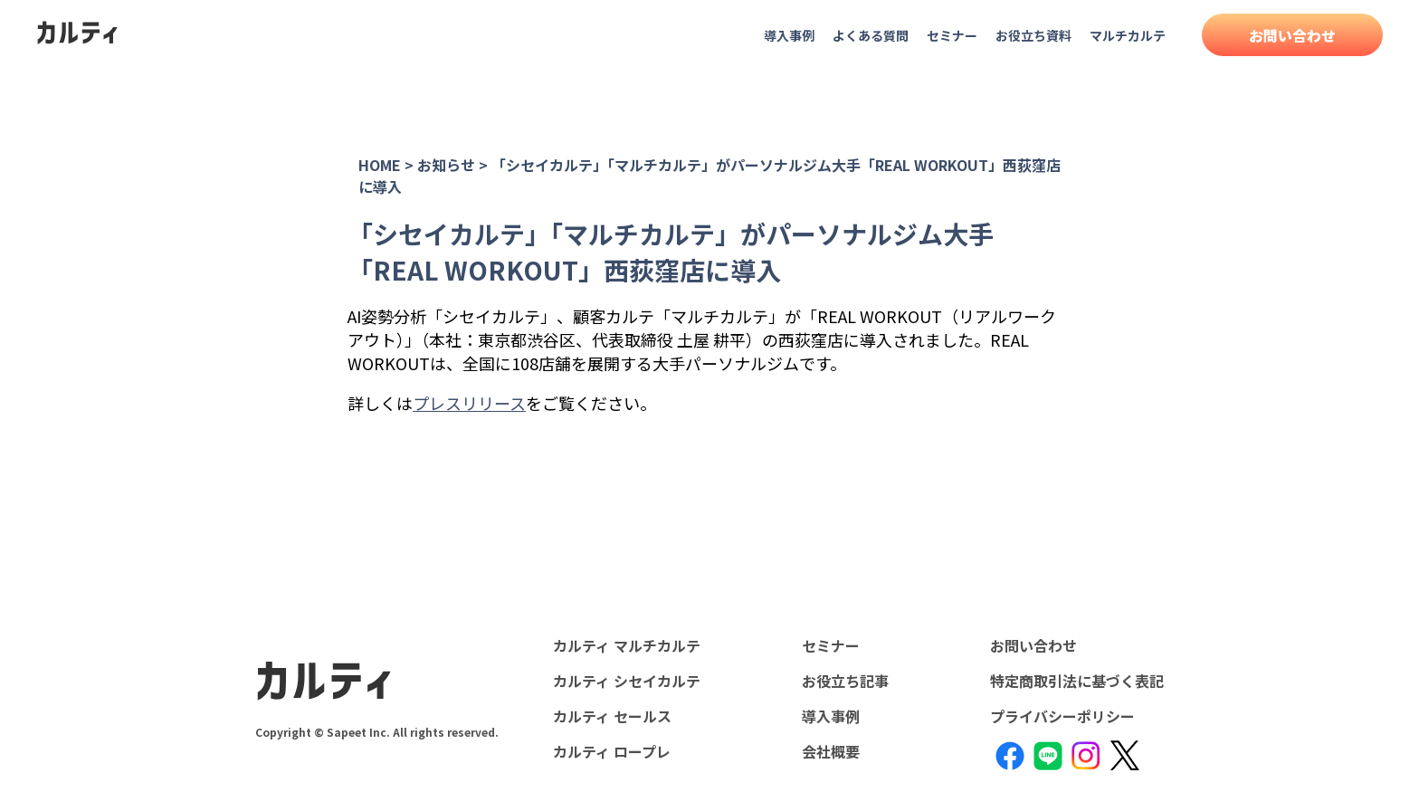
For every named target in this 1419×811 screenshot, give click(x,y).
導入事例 (789, 35)
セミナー (952, 35)
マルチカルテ (1128, 35)
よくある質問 (871, 35)
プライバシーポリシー (1062, 716)
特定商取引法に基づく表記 (1077, 681)
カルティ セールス (612, 716)
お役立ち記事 (845, 681)
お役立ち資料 (1033, 35)
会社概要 (831, 751)
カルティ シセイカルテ (626, 681)
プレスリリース (469, 403)
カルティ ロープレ (612, 751)
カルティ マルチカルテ (626, 645)
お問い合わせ (1292, 35)
